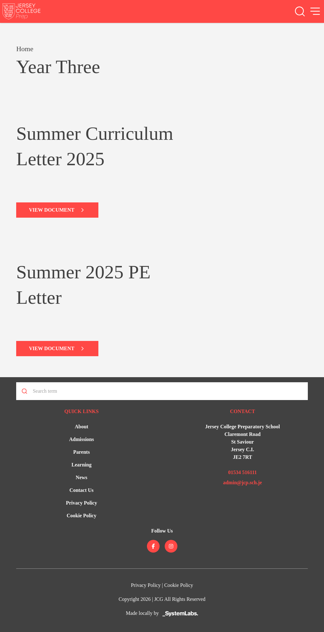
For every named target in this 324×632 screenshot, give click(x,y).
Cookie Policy (81, 515)
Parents (81, 452)
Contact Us (81, 490)
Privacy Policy (81, 503)
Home (24, 49)
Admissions (81, 439)
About (81, 426)
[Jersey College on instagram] (171, 546)
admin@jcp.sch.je (242, 482)
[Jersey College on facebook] (153, 546)
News (81, 477)
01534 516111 (242, 472)
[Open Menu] (315, 11)
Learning (81, 464)
